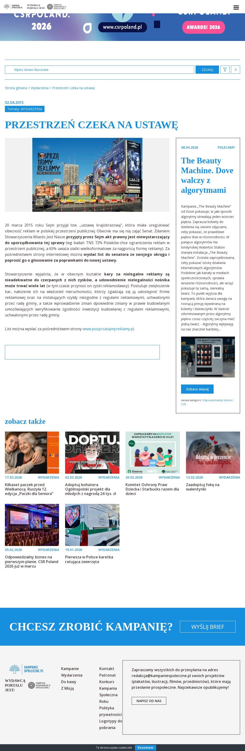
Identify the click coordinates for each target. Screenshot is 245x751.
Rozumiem (145, 748)
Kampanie (70, 668)
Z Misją (67, 688)
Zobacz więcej (197, 389)
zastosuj (207, 70)
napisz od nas (149, 701)
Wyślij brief (207, 626)
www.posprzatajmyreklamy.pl (108, 328)
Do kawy (68, 681)
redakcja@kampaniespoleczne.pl (161, 675)
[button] (236, 6)
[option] (87, 175)
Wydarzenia (31, 109)
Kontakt (106, 668)
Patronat (107, 675)
